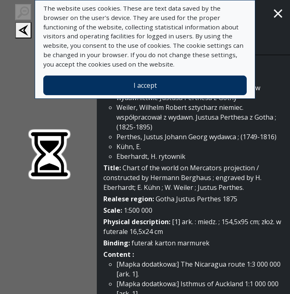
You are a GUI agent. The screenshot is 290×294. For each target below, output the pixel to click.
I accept (145, 85)
